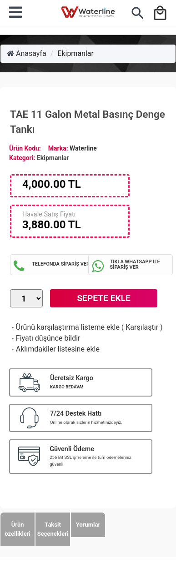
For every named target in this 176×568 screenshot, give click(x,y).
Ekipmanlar (75, 53)
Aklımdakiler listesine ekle (55, 349)
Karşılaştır (142, 327)
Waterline (83, 148)
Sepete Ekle (103, 298)
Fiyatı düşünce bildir (45, 338)
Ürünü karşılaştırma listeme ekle (65, 327)
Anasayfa (26, 53)
